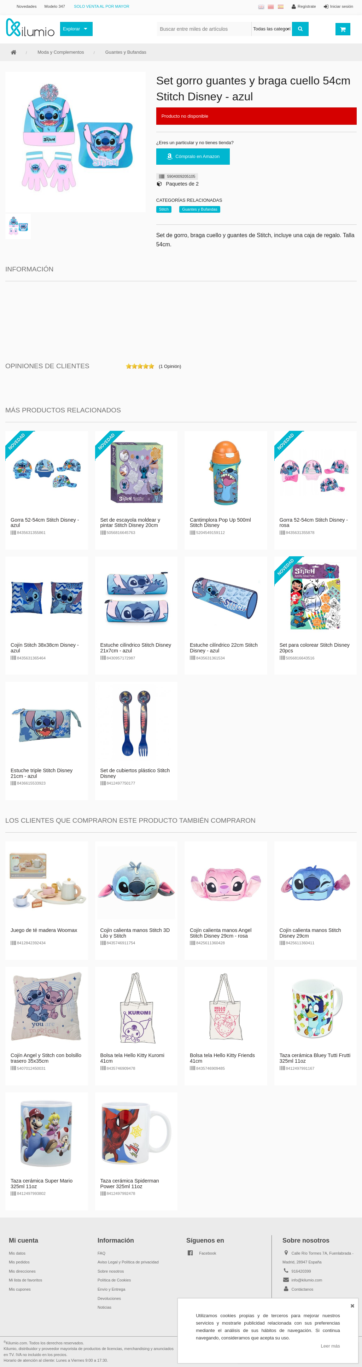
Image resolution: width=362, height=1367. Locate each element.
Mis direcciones (22, 1271)
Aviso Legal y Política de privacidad (128, 1262)
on (129, 366)
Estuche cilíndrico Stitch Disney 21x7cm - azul (135, 647)
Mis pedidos (19, 1262)
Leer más (330, 1346)
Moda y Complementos (60, 52)
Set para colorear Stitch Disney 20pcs (315, 647)
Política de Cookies (114, 1280)
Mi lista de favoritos (25, 1280)
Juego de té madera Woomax (44, 930)
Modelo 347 (55, 6)
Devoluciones (109, 1298)
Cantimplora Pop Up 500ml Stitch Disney (220, 522)
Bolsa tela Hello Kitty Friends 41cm (222, 1058)
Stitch (164, 209)
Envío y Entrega (111, 1289)
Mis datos (17, 1253)
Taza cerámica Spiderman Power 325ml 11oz (129, 1183)
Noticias (104, 1307)
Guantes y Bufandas (125, 52)
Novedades (27, 6)
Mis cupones (20, 1289)
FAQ (101, 1253)
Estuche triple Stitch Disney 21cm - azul (41, 773)
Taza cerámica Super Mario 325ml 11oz (41, 1183)
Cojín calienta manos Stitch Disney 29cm (310, 933)
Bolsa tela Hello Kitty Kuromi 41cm (132, 1058)
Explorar (71, 28)
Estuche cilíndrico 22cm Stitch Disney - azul (224, 647)
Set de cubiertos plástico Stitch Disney (135, 773)
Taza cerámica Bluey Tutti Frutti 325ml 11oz (315, 1058)
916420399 (301, 1271)
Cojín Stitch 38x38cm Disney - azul (45, 647)
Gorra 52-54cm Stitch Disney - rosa (314, 522)
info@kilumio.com (307, 1280)
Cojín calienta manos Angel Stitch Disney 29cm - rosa (220, 933)
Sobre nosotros (111, 1271)
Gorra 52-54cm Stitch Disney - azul (45, 522)
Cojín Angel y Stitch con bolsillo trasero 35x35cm (46, 1058)
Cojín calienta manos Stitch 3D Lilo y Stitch (135, 933)
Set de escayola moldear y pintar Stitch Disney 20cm (130, 522)
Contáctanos (303, 1289)
